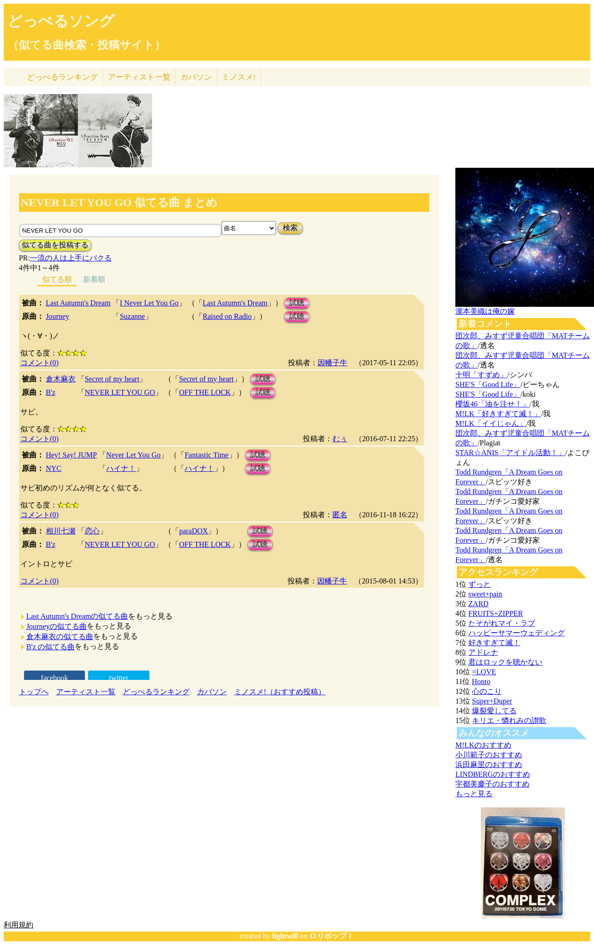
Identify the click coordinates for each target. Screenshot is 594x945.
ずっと (479, 584)
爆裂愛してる (494, 711)
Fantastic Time (207, 455)
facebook (54, 678)
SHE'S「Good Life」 (487, 384)
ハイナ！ (121, 468)
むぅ (339, 439)
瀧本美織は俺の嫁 (485, 311)
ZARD (478, 604)
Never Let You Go (133, 455)
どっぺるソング (61, 21)
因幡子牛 (332, 363)
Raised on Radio (227, 316)
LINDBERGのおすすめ (492, 774)
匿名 (339, 515)
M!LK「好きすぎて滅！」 (498, 414)
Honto (481, 681)
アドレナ (483, 652)
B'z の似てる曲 (50, 647)
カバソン (196, 77)
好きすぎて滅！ (494, 643)
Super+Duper (492, 701)
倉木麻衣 (61, 379)
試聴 (296, 303)
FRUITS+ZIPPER (495, 613)
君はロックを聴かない (505, 662)
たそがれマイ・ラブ (501, 623)
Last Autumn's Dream (78, 303)
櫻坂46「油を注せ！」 (492, 404)
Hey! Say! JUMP (71, 455)
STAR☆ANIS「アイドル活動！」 (510, 453)
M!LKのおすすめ (483, 745)
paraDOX (193, 531)
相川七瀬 (61, 531)
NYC (54, 468)
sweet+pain (485, 594)
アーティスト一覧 (85, 692)
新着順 (94, 279)
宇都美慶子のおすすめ (492, 784)
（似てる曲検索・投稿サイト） (86, 45)
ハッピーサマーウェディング (516, 633)
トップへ (34, 692)
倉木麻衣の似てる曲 (59, 637)
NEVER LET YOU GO (120, 392)
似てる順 (57, 279)
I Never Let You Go (149, 303)
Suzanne (132, 316)
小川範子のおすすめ (488, 755)
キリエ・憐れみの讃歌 (509, 720)
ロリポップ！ (331, 936)
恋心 (92, 531)
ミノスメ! (239, 77)
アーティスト (139, 77)
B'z (51, 392)
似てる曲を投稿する (55, 245)
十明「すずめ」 (481, 375)
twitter (118, 678)
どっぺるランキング (156, 692)
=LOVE (484, 672)
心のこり (487, 691)
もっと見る (473, 794)
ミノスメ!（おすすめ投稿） (280, 692)
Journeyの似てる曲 (56, 626)
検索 (290, 228)
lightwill (285, 936)
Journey (58, 316)
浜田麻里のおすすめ (488, 764)
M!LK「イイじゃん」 (490, 423)
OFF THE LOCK (205, 392)
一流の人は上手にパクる (71, 258)
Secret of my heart (112, 379)
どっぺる (62, 77)
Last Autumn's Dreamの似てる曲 (77, 616)
